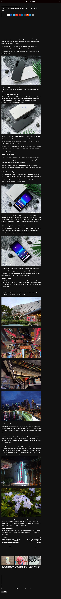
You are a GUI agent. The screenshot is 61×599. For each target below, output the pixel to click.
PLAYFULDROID (30, 1)
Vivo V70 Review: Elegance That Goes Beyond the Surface (7, 567)
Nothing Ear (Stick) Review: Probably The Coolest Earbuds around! (33, 541)
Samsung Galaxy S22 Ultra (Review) (16, 150)
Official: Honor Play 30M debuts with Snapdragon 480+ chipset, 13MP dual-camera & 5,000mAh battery (10, 541)
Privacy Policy (52, 597)
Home (48, 597)
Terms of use (57, 597)
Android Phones (4, 6)
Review (13, 6)
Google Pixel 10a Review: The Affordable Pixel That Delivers (21, 567)
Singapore (16, 6)
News (11, 6)
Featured (8, 6)
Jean (3, 12)
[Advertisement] (21, 27)
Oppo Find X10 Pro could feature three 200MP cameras (34, 567)
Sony (19, 6)
